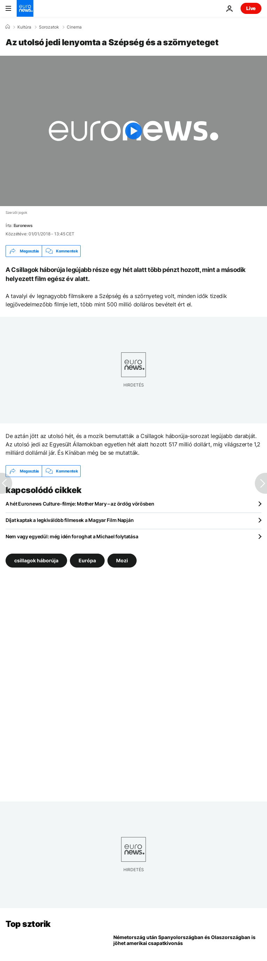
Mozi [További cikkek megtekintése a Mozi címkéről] (122, 560)
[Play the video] (133, 131)
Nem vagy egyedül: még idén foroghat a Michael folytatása (72, 536)
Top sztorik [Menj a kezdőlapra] (28, 924)
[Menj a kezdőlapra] (25, 8)
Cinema (74, 27)
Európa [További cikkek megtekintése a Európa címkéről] (87, 560)
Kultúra (24, 27)
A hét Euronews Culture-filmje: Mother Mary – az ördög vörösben (80, 504)
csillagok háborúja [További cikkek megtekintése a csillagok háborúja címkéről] (36, 560)
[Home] (8, 26)
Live (251, 8)
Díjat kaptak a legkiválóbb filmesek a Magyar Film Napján (70, 520)
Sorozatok (49, 27)
